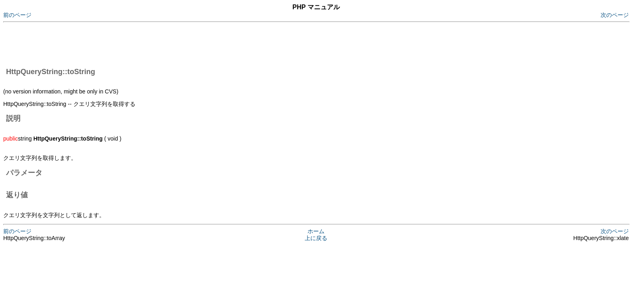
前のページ (17, 15)
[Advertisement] (150, 43)
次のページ (615, 15)
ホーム (316, 231)
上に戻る (316, 238)
